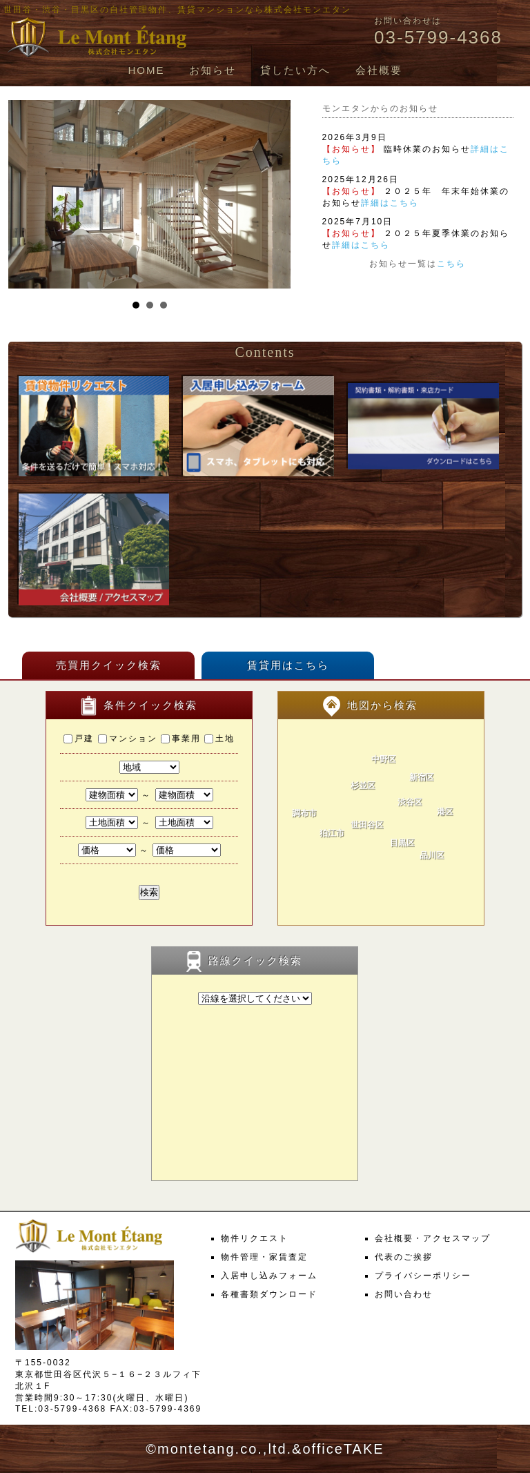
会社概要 (378, 70)
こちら (451, 264)
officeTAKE (343, 1448)
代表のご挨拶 (404, 1257)
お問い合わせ (404, 1294)
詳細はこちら (390, 203)
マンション (127, 738)
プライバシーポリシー (423, 1275)
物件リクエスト (254, 1238)
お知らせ (212, 70)
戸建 (78, 738)
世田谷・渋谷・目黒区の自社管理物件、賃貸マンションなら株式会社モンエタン (177, 9)
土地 (219, 738)
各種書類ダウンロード (269, 1294)
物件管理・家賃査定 (264, 1257)
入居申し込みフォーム (269, 1275)
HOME (146, 70)
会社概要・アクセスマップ (433, 1238)
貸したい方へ (295, 70)
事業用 (181, 738)
